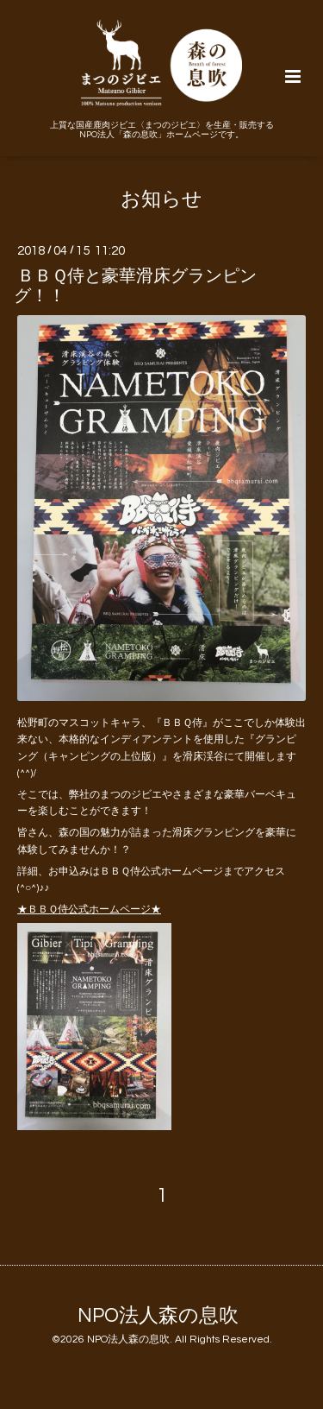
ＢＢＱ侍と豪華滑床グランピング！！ (135, 285)
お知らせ (161, 200)
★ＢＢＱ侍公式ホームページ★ (89, 909)
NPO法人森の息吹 (158, 1315)
